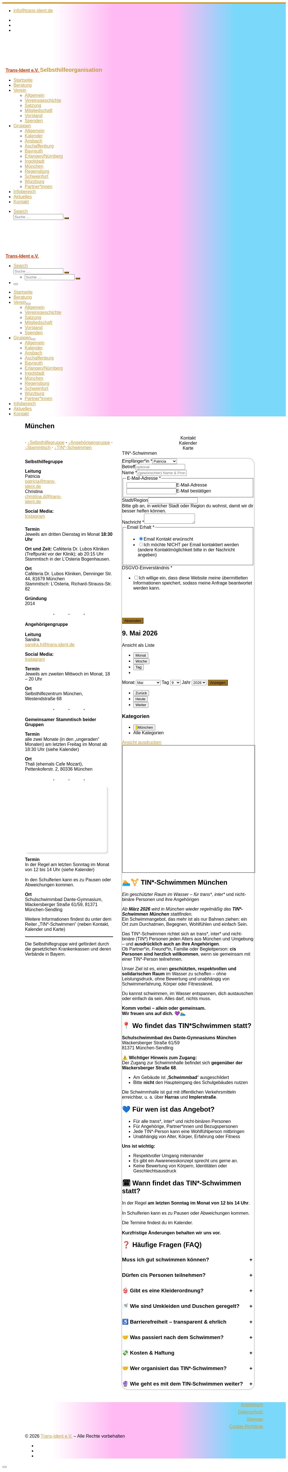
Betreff (128, 466)
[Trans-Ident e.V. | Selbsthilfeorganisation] (37, 64)
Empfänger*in (137, 461)
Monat (141, 657)
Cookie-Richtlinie (246, 1428)
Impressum (252, 1406)
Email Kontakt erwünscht (168, 540)
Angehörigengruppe (89, 442)
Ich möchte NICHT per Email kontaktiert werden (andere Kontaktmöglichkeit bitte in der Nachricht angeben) (188, 551)
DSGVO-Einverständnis (147, 569)
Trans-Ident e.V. (57, 1437)
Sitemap (255, 1421)
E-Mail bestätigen (193, 491)
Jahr (186, 684)
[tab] (188, 438)
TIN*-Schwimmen (73, 447)
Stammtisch (38, 447)
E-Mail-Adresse (191, 485)
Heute (141, 701)
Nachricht (133, 523)
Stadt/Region (135, 500)
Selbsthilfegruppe (46, 442)
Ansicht (141, 744)
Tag (139, 669)
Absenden (132, 622)
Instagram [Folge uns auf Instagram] (35, 516)
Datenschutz (250, 1413)
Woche (141, 663)
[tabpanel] (188, 542)
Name (129, 472)
